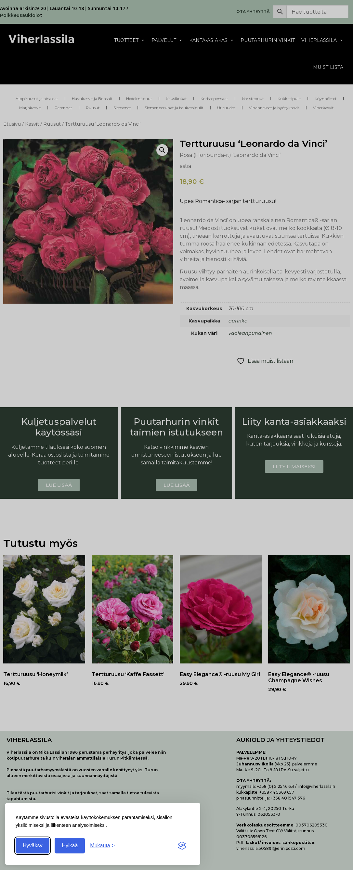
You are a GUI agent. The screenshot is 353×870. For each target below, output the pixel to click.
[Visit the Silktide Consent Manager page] (182, 845)
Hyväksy (32, 845)
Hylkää (70, 845)
